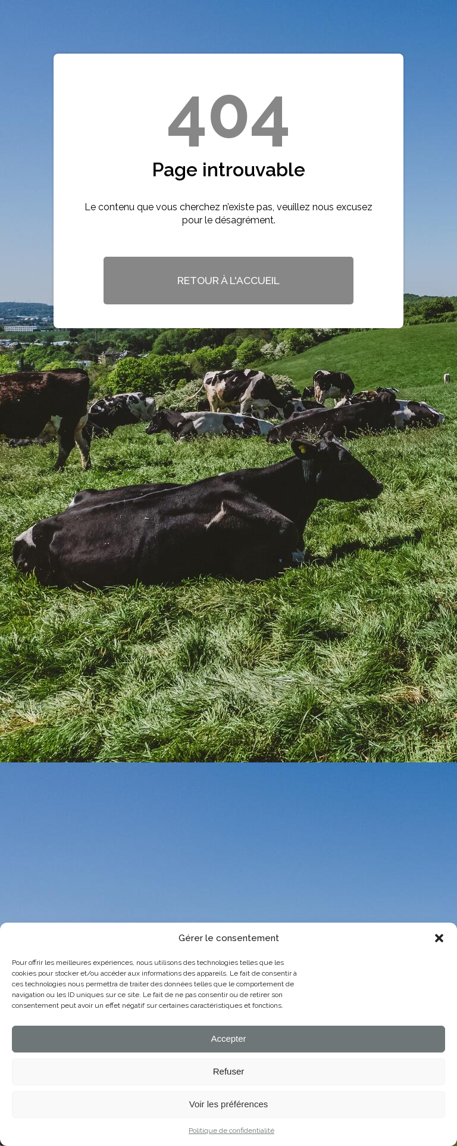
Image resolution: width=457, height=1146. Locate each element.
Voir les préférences (228, 1104)
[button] (439, 938)
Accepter (228, 1038)
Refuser (229, 1071)
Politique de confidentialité (231, 1130)
